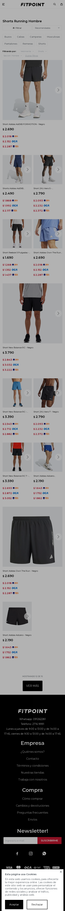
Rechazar (37, 904)
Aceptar (14, 904)
